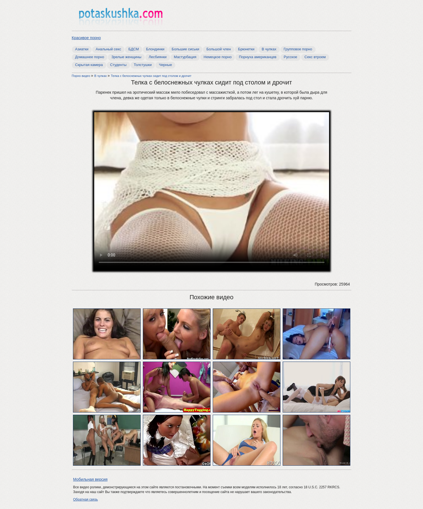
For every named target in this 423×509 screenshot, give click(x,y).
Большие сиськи (185, 49)
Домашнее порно (89, 57)
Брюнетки (246, 49)
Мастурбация (185, 57)
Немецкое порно (217, 57)
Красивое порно (86, 38)
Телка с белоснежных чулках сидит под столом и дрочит (151, 75)
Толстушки (143, 65)
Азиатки (82, 49)
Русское (290, 57)
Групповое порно (298, 49)
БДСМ (133, 49)
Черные (165, 65)
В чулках (269, 49)
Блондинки (155, 49)
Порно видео (81, 75)
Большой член (218, 49)
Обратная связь (85, 499)
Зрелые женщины (126, 57)
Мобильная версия (90, 479)
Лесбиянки (158, 57)
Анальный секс (108, 49)
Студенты (118, 65)
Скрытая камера (89, 65)
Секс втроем (315, 57)
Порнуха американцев (257, 57)
